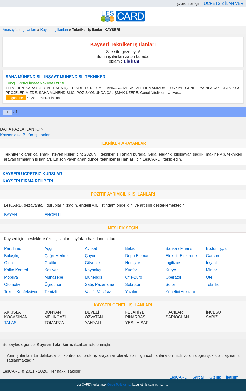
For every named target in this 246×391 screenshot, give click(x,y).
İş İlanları (29, 30)
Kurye (171, 270)
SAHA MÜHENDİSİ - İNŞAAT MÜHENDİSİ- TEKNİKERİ (56, 77)
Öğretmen (53, 284)
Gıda (8, 263)
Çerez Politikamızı (119, 384)
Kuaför (131, 270)
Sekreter (132, 284)
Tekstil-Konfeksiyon (21, 292)
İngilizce (173, 263)
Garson (212, 256)
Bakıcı (130, 248)
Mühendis (93, 277)
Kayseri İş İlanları (54, 30)
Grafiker (51, 263)
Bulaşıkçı (12, 256)
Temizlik (51, 292)
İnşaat (211, 263)
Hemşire (132, 263)
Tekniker (213, 284)
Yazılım (131, 292)
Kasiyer (51, 270)
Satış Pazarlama (99, 284)
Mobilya (11, 277)
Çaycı (90, 256)
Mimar (211, 270)
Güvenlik (92, 263)
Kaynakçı (93, 270)
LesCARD (178, 377)
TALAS (10, 323)
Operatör (173, 277)
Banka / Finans (179, 248)
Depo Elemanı (137, 256)
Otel (209, 277)
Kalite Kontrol (16, 270)
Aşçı (48, 248)
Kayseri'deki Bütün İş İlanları (25, 135)
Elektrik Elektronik (181, 256)
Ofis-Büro (133, 277)
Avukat (91, 248)
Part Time (12, 248)
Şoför (170, 284)
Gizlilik (215, 377)
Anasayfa (10, 30)
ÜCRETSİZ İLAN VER (223, 3)
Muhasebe (53, 277)
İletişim (232, 377)
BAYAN (10, 215)
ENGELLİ (52, 215)
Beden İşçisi (216, 248)
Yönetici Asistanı (180, 292)
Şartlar (198, 377)
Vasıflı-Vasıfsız (98, 292)
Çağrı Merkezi (56, 256)
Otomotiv (12, 284)
